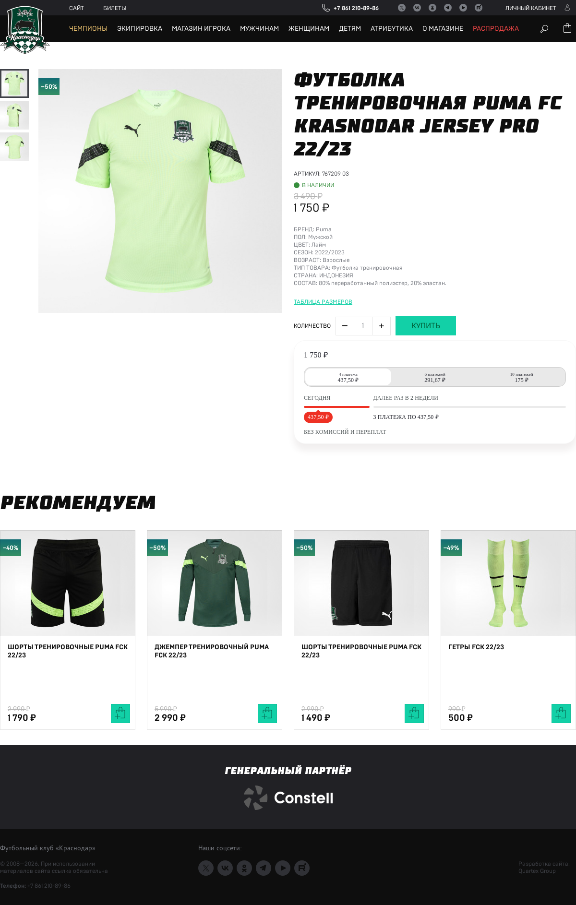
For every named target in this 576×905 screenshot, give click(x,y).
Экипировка (139, 28)
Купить (425, 419)
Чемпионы (88, 28)
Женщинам (308, 28)
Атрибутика (392, 28)
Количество (312, 419)
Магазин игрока (201, 28)
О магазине (442, 28)
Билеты (114, 8)
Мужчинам (259, 28)
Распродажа (496, 28)
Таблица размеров (323, 395)
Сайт (76, 8)
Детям (350, 28)
